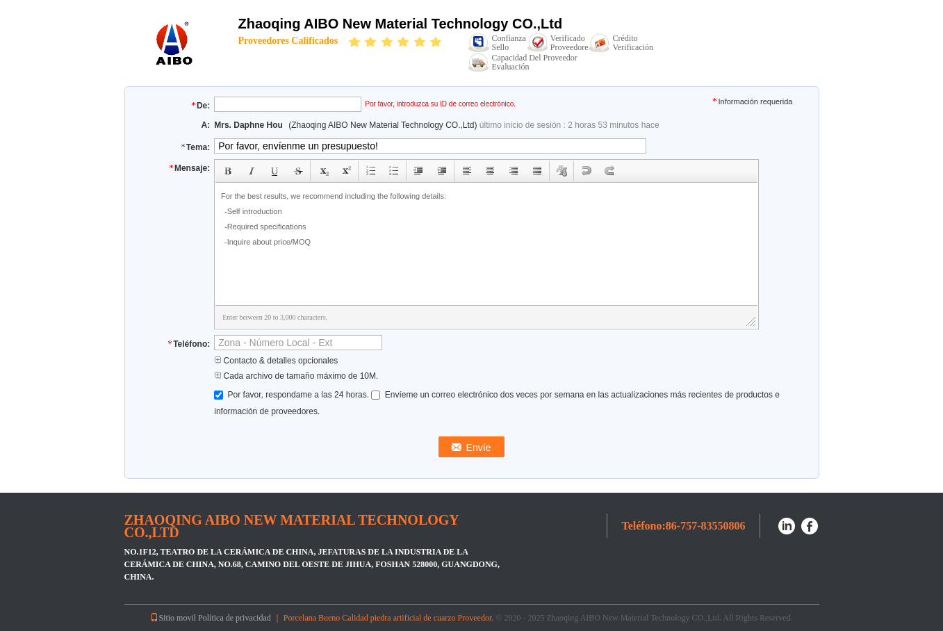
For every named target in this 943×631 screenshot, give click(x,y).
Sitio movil (173, 618)
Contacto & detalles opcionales (276, 361)
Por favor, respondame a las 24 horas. (292, 395)
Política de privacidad (234, 618)
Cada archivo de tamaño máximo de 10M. (296, 376)
